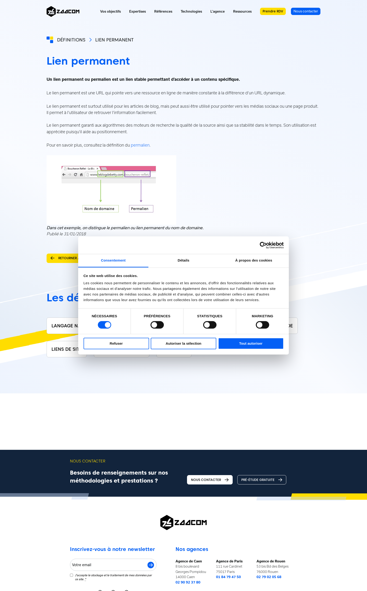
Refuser (116, 343)
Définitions (71, 40)
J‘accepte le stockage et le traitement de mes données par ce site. (113, 577)
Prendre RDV (273, 11)
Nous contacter (210, 480)
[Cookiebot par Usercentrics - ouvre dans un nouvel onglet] (263, 245)
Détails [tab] (183, 260)
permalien (140, 145)
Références (163, 11)
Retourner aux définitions (78, 258)
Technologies (191, 11)
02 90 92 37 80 (188, 582)
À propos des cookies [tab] (253, 260)
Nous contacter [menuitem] (306, 11)
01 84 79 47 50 (228, 577)
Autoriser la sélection (184, 343)
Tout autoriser (251, 343)
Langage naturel (72, 326)
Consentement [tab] (113, 260)
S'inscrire (150, 565)
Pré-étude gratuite (261, 480)
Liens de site (66, 349)
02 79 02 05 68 (269, 577)
